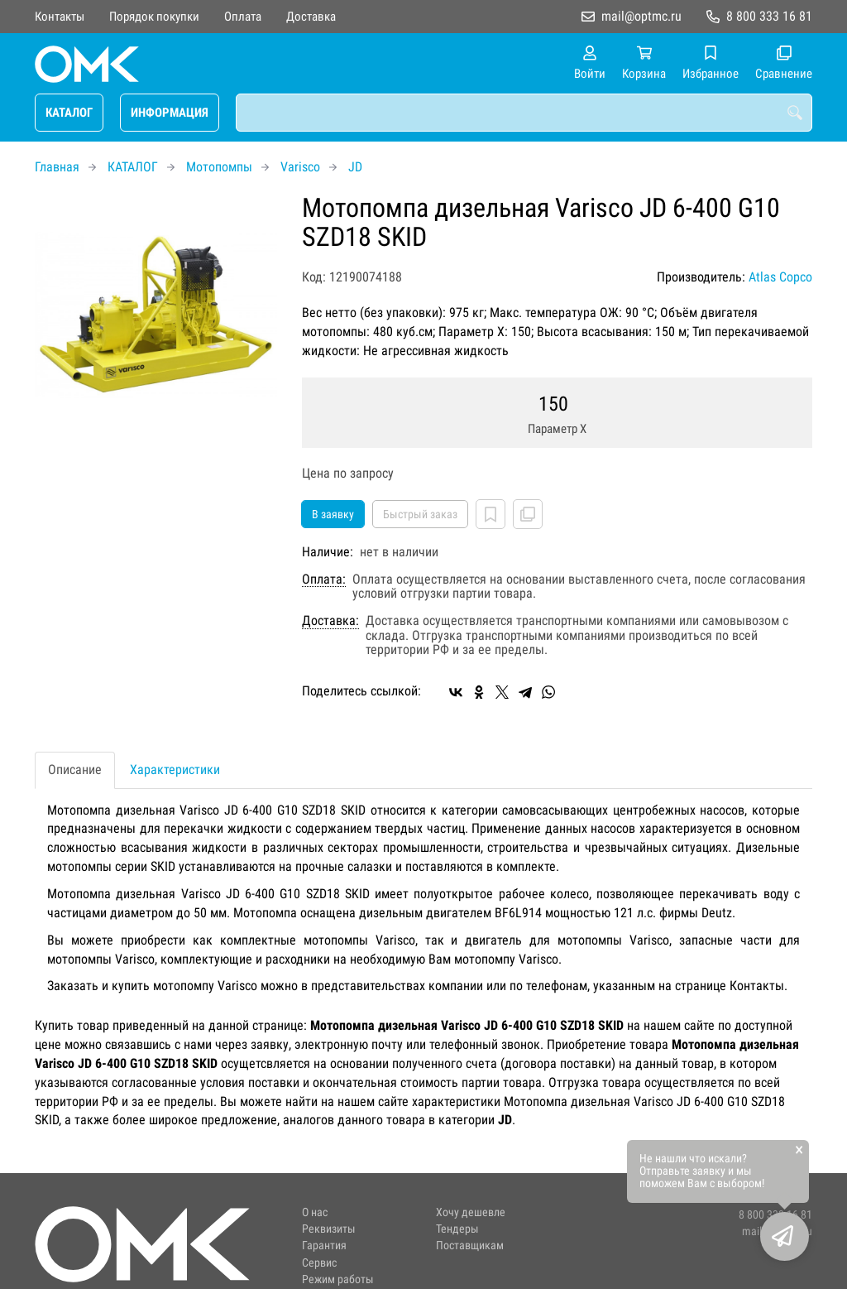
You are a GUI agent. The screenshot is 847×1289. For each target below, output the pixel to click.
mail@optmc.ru (641, 16)
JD (355, 167)
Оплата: (324, 579)
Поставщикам (470, 1245)
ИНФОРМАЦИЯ (169, 112)
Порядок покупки (154, 16)
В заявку (333, 514)
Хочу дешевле (470, 1212)
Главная (57, 167)
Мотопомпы (219, 167)
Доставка (311, 16)
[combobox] (524, 113)
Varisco (300, 167)
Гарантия (324, 1245)
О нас (315, 1212)
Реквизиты (329, 1229)
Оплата (242, 16)
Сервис (319, 1263)
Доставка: (330, 620)
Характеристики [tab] (175, 769)
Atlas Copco (780, 277)
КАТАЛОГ (69, 112)
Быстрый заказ (420, 514)
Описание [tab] (75, 769)
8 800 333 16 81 (769, 16)
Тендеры (457, 1229)
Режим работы (338, 1279)
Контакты (59, 16)
